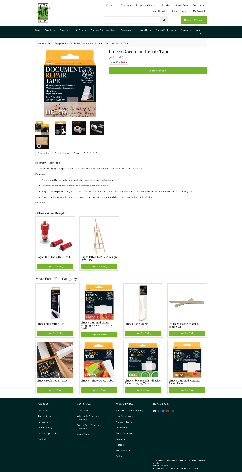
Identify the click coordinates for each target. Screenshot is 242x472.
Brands (165, 5)
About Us (42, 410)
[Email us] (154, 411)
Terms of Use (44, 416)
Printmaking (127, 30)
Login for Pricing (157, 70)
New (37, 30)
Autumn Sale (200, 32)
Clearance (186, 30)
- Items (192, 20)
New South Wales (125, 416)
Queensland (122, 427)
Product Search (157, 11)
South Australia (124, 433)
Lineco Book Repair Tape (52, 380)
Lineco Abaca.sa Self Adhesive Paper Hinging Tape (143, 382)
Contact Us (198, 5)
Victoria (120, 444)
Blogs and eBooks (145, 5)
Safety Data (181, 5)
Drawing (64, 30)
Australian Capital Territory (129, 410)
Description (43, 153)
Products (111, 5)
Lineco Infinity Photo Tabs (97, 380)
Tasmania (121, 439)
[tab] (43, 153)
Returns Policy (45, 427)
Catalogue (125, 5)
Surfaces (79, 30)
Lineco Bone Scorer (137, 323)
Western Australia (125, 450)
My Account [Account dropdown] (199, 11)
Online (119, 456)
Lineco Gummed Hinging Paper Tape (184, 382)
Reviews (86, 153)
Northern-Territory (125, 421)
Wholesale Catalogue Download (88, 418)
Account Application (48, 433)
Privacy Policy (45, 421)
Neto (157, 463)
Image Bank (83, 434)
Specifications (62, 153)
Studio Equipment (165, 30)
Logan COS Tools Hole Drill (53, 257)
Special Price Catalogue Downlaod (89, 427)
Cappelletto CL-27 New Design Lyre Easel (99, 258)
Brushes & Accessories (102, 30)
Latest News (83, 410)
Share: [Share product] (118, 62)
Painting (49, 30)
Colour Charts (179, 11)
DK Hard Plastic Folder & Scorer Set (184, 325)
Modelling (144, 30)
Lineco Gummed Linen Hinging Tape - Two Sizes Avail (96, 325)
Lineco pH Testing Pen (50, 323)
